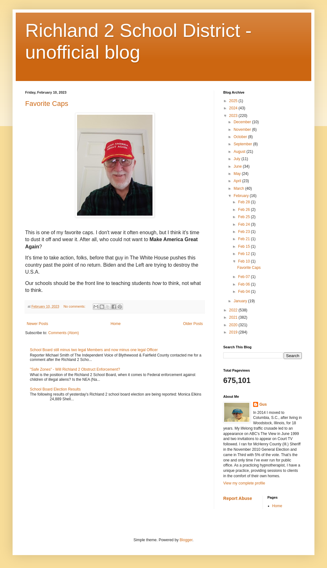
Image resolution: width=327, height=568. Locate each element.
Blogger (186, 540)
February (242, 196)
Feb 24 (244, 224)
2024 (234, 108)
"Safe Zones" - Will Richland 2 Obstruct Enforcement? (75, 369)
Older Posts (193, 324)
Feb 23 (244, 231)
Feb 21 (244, 239)
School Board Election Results (55, 389)
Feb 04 (244, 291)
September (243, 144)
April (238, 181)
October (241, 137)
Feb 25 (244, 217)
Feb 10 (244, 261)
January (241, 301)
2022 (234, 310)
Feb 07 (244, 277)
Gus (263, 404)
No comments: (75, 306)
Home (116, 324)
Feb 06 (244, 284)
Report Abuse (237, 498)
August (240, 151)
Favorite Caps (46, 103)
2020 (234, 325)
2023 (234, 115)
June (238, 166)
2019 (234, 332)
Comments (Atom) (63, 333)
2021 (234, 317)
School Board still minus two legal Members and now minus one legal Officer (94, 350)
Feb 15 (244, 246)
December (243, 122)
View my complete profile (244, 483)
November (243, 129)
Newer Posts (37, 324)
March (239, 188)
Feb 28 (244, 202)
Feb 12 (244, 254)
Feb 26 (244, 209)
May (238, 173)
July (237, 159)
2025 (234, 101)
